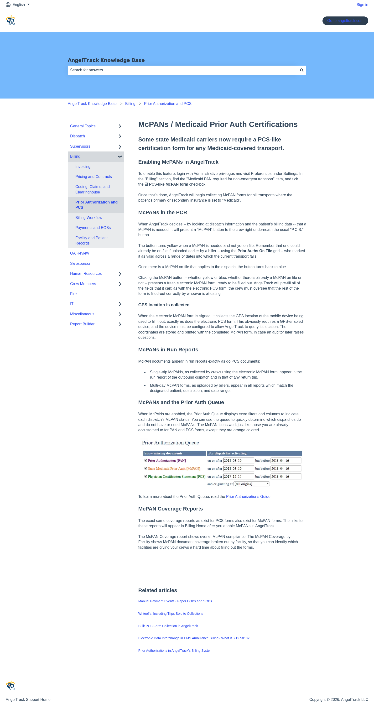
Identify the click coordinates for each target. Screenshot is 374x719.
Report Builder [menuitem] (82, 324)
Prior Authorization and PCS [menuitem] (96, 204)
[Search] (301, 70)
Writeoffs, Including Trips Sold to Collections (170, 613)
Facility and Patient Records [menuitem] (91, 240)
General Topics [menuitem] (82, 126)
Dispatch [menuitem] (77, 136)
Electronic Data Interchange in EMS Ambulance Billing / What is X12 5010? (193, 638)
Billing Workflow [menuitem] (88, 218)
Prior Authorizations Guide (248, 497)
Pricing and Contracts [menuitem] (93, 177)
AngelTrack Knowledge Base (106, 60)
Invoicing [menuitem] (82, 167)
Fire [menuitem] (73, 294)
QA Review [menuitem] (79, 253)
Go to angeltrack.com (345, 21)
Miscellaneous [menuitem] (82, 314)
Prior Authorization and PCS (168, 104)
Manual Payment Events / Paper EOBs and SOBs (175, 601)
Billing (130, 104)
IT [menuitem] (71, 304)
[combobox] (182, 70)
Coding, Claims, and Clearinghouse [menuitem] (92, 189)
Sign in (362, 5)
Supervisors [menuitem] (80, 146)
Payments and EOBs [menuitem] (93, 228)
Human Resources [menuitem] (86, 273)
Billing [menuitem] (75, 156)
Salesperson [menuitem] (80, 263)
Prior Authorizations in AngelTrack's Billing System (175, 650)
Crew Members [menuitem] (83, 284)
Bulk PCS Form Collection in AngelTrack (168, 626)
